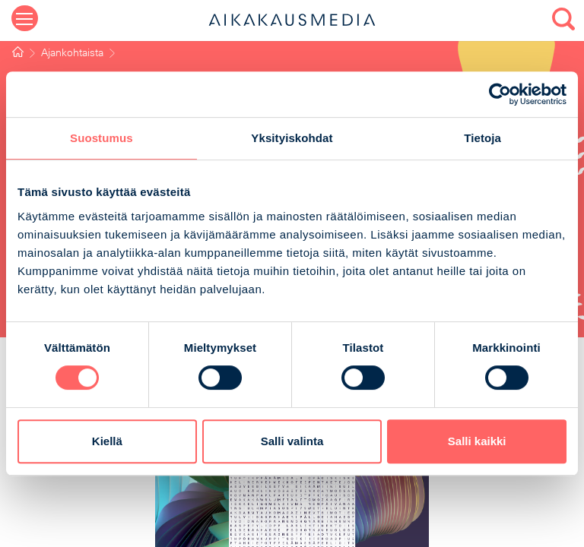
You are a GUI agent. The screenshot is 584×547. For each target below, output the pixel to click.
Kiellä (107, 441)
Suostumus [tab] (101, 137)
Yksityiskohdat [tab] (291, 137)
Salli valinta (292, 441)
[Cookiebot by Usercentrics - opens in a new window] (500, 94)
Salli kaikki (477, 441)
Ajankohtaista (72, 53)
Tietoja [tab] (482, 137)
